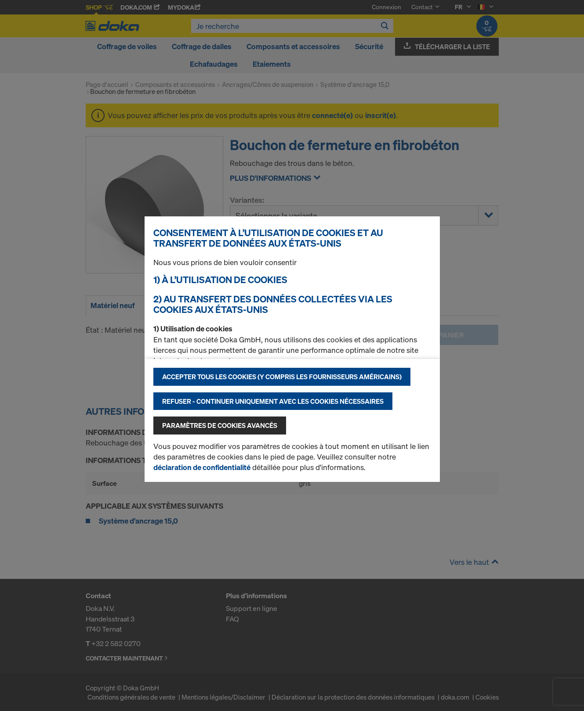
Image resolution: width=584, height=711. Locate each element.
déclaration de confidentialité (201, 467)
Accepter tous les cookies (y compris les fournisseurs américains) (282, 376)
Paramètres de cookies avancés (219, 425)
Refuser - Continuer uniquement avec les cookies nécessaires (273, 401)
